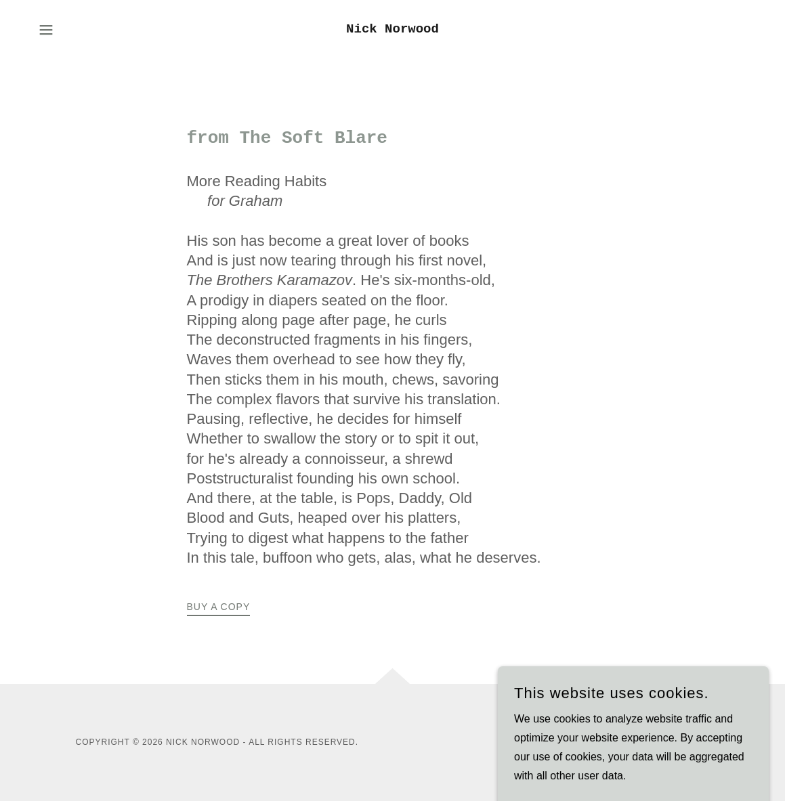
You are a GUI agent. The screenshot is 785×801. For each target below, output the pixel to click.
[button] (46, 29)
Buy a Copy (219, 606)
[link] (392, 29)
